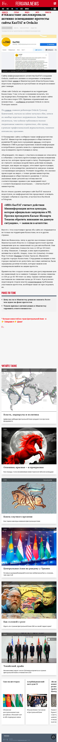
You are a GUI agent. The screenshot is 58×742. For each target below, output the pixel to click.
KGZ (8, 9)
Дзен (19, 321)
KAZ (3, 9)
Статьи (16, 12)
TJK (12, 9)
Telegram (8, 321)
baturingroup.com (22, 740)
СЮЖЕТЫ (48, 12)
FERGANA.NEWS (27, 3)
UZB (21, 9)
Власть (16, 28)
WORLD (27, 9)
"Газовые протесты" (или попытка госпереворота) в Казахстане (21, 31)
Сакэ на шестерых (11, 682)
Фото (37, 12)
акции (16, 81)
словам (8, 110)
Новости (5, 12)
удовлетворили (34, 282)
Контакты (6, 735)
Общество (34, 28)
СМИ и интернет (24, 28)
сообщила (20, 102)
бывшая (18, 256)
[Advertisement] (29, 349)
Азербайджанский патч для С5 (35, 683)
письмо (37, 142)
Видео (27, 12)
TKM (17, 9)
